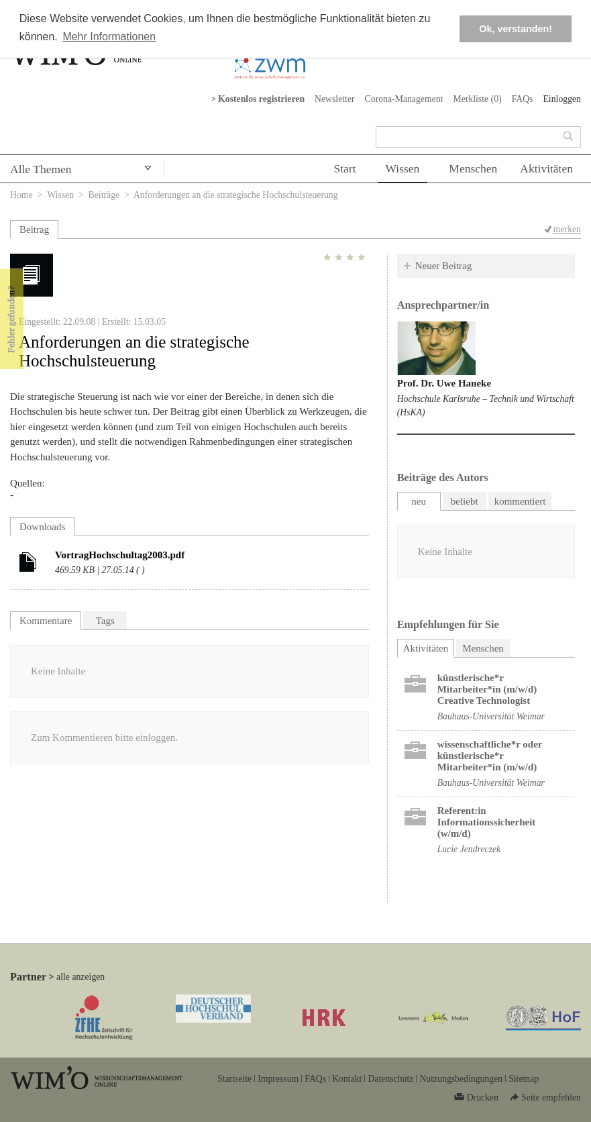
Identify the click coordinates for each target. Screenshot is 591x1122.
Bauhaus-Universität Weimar (491, 716)
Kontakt (347, 1079)
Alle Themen (41, 169)
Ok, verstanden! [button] (515, 28)
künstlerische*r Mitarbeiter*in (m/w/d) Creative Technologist (487, 689)
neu (418, 501)
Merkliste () (477, 99)
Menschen (473, 168)
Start (344, 168)
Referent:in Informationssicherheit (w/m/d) (486, 822)
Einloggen (562, 99)
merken (567, 229)
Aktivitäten (546, 168)
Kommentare (45, 620)
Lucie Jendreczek (469, 849)
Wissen (403, 168)
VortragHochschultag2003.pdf (119, 555)
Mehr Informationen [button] (109, 36)
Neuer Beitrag (443, 265)
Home (21, 195)
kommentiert (520, 501)
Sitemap (523, 1079)
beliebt (464, 501)
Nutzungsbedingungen (460, 1079)
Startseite (234, 1079)
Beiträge (104, 195)
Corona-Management (404, 99)
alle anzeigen (80, 977)
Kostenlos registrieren (261, 99)
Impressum (278, 1079)
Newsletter (335, 99)
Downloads (42, 526)
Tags (105, 620)
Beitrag (34, 229)
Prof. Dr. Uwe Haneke (444, 383)
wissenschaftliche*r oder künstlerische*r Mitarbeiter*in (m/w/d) (490, 755)
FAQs (522, 99)
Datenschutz (390, 1079)
